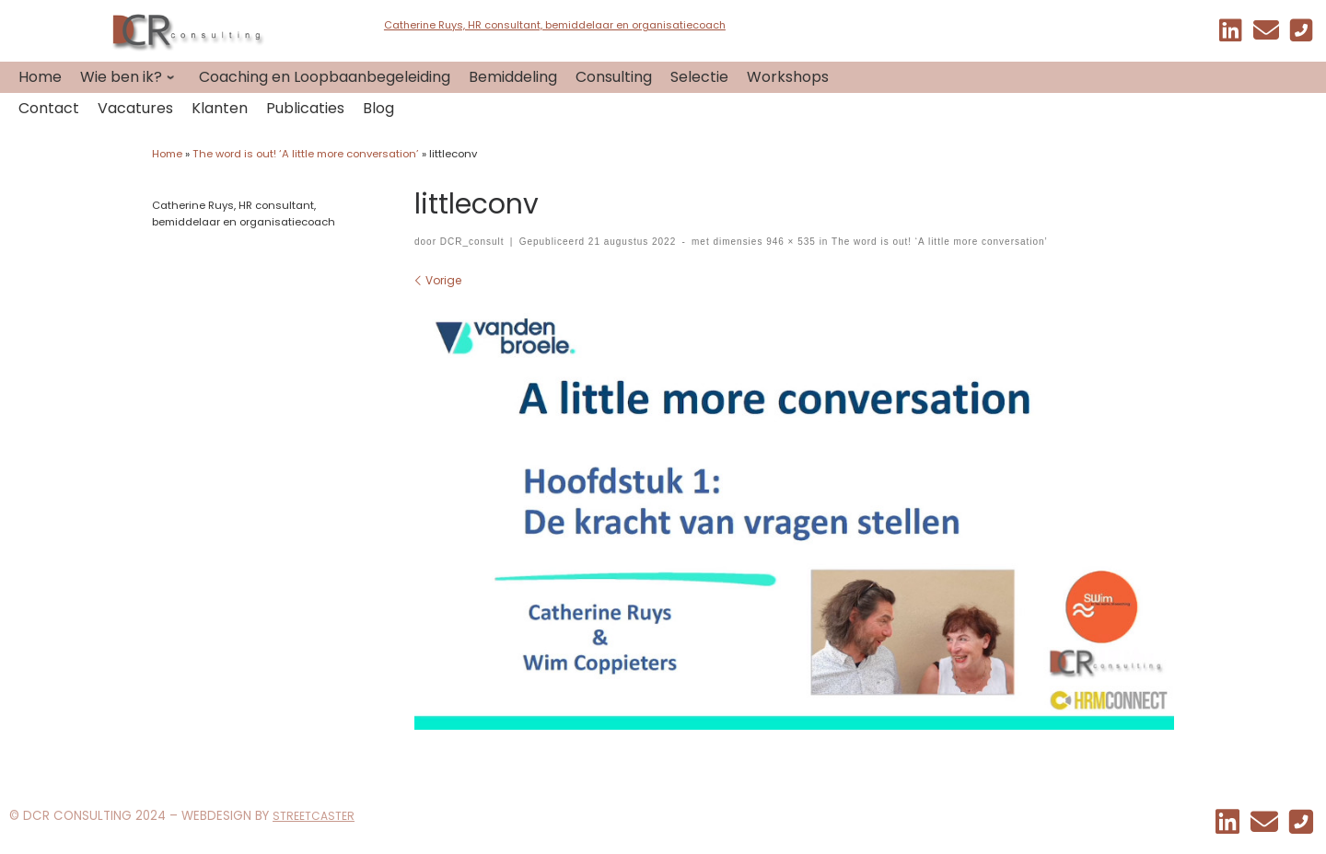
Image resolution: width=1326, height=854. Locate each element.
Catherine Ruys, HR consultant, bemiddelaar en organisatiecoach (555, 24)
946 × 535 (788, 242)
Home (167, 153)
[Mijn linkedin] (1230, 34)
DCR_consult (472, 242)
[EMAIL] (1266, 34)
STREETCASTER (314, 816)
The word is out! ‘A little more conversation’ (305, 153)
